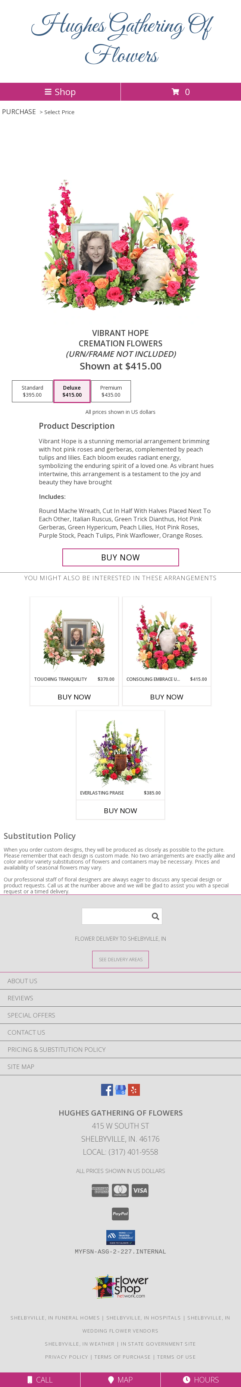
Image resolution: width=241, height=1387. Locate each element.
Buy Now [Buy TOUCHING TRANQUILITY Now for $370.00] (74, 697)
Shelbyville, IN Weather (80, 1343)
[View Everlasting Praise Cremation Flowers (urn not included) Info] (121, 750)
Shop (60, 91)
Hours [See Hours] (201, 1380)
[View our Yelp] (134, 1093)
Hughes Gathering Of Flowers (120, 41)
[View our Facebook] (107, 1093)
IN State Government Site (158, 1343)
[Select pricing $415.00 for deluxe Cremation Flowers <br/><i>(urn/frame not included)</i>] (72, 391)
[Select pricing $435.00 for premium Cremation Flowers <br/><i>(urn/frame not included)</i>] (111, 391)
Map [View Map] (120, 1380)
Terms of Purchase (122, 1356)
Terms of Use (176, 1356)
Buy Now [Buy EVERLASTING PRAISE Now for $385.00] (120, 810)
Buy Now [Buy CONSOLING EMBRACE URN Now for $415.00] (167, 697)
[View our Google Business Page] (120, 1093)
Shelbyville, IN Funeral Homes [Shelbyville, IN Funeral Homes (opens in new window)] (55, 1317)
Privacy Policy (66, 1356)
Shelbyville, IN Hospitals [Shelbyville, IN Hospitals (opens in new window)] (143, 1317)
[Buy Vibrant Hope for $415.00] (120, 557)
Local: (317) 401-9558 (120, 1152)
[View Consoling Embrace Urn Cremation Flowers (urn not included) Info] (167, 636)
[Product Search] (122, 916)
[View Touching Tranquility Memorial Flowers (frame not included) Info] (74, 636)
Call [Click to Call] (40, 1380)
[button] (120, 1237)
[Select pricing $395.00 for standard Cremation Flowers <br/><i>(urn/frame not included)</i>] (32, 391)
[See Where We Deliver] (120, 959)
